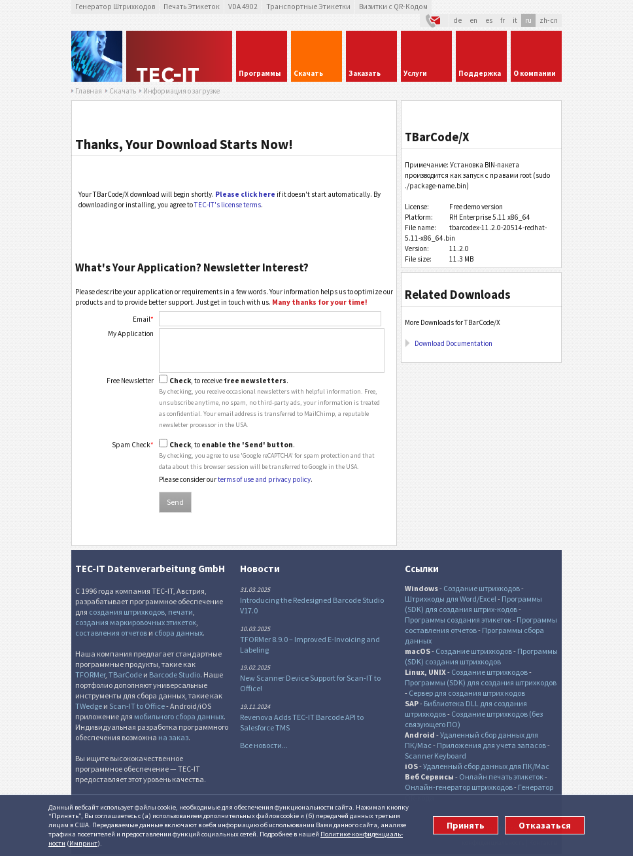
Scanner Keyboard (435, 756)
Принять (466, 825)
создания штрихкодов (127, 612)
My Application (131, 333)
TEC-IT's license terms (227, 204)
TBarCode (125, 674)
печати (180, 612)
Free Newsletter (130, 380)
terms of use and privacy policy (264, 479)
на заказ (173, 737)
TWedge (88, 706)
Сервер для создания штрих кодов (467, 693)
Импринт (83, 842)
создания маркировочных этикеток (135, 622)
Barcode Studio (174, 674)
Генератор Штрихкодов (115, 6)
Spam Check (133, 444)
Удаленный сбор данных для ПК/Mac (486, 766)
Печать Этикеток (191, 6)
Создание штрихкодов (481, 588)
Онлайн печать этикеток (501, 776)
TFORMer (90, 674)
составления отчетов (111, 633)
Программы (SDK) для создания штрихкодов (480, 682)
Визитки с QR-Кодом (393, 6)
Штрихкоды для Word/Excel (450, 599)
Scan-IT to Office (137, 706)
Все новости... (264, 745)
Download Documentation (453, 343)
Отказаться (545, 825)
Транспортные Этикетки (308, 6)
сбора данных (178, 633)
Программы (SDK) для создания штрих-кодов (473, 604)
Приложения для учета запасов (491, 745)
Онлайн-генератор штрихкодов (459, 787)
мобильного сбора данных (179, 716)
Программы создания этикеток (458, 620)
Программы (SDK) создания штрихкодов (481, 656)
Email (143, 319)
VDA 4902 (243, 6)
